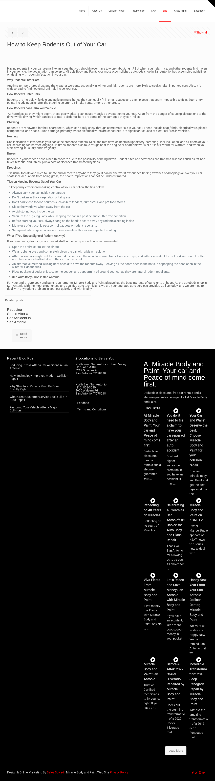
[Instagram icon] (200, 772)
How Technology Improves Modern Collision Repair (39, 377)
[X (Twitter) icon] (196, 772)
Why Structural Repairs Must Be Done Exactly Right (34, 388)
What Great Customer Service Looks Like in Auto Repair (38, 398)
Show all (200, 32)
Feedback (83, 403)
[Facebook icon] (192, 772)
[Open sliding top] (211, 4)
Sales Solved (55, 772)
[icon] (203, 772)
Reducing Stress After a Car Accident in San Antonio (39, 367)
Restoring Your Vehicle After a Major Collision (34, 409)
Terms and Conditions (91, 409)
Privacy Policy (119, 772)
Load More (176, 750)
